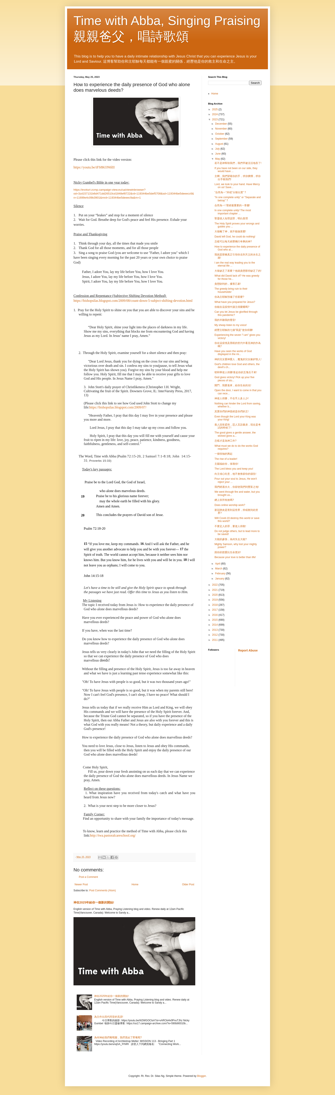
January (220, 578)
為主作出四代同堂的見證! (108, 1016)
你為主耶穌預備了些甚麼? (229, 296)
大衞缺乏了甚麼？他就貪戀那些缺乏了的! (238, 270)
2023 (215, 119)
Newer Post (81, 884)
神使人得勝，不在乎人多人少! (231, 398)
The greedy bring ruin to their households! (231, 290)
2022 (215, 584)
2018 (215, 604)
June (218, 153)
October (220, 133)
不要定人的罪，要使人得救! (230, 526)
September (221, 138)
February (220, 573)
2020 (215, 594)
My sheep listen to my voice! (231, 325)
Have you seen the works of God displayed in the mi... (233, 353)
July (217, 148)
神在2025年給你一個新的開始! (93, 902)
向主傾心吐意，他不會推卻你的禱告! (235, 473)
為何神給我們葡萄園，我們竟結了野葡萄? (118, 1037)
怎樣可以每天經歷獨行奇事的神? (233, 241)
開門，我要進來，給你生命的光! (233, 385)
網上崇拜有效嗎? (224, 499)
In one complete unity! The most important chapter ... (233, 212)
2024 (215, 114)
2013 (215, 629)
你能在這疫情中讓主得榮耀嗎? (232, 306)
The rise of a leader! (226, 458)
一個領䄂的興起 (223, 453)
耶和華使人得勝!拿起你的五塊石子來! (236, 372)
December (221, 123)
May (218, 158)
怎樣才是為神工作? (226, 440)
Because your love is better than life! (235, 557)
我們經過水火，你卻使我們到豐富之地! (237, 486)
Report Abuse (248, 650)
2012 (215, 634)
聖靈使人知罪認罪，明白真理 (231, 218)
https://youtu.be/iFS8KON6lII (94, 167)
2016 (215, 614)
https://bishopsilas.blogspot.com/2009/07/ (118, 407)
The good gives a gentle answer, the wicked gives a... (235, 434)
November (221, 128)
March (219, 568)
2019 (215, 599)
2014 (215, 624)
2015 (215, 619)
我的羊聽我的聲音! (225, 319)
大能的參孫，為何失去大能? (231, 539)
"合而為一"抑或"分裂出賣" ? (230, 192)
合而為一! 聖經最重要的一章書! (232, 205)
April (218, 563)
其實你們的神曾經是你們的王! (231, 411)
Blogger (201, 1075)
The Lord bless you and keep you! (234, 468)
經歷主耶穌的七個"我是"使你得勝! (234, 330)
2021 (215, 589)
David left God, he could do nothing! (235, 236)
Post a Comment (88, 876)
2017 (215, 609)
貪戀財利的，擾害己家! (228, 283)
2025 (215, 109)
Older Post (188, 884)
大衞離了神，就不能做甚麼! (230, 231)
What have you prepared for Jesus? (235, 302)
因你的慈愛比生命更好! (228, 552)
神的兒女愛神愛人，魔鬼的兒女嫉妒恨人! (238, 359)
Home (135, 884)
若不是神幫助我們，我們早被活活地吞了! (238, 163)
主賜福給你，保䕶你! (226, 463)
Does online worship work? (230, 505)
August (219, 143)
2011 (215, 639)
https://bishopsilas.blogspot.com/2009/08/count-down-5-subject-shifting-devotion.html (132, 300)
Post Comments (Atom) (102, 890)
